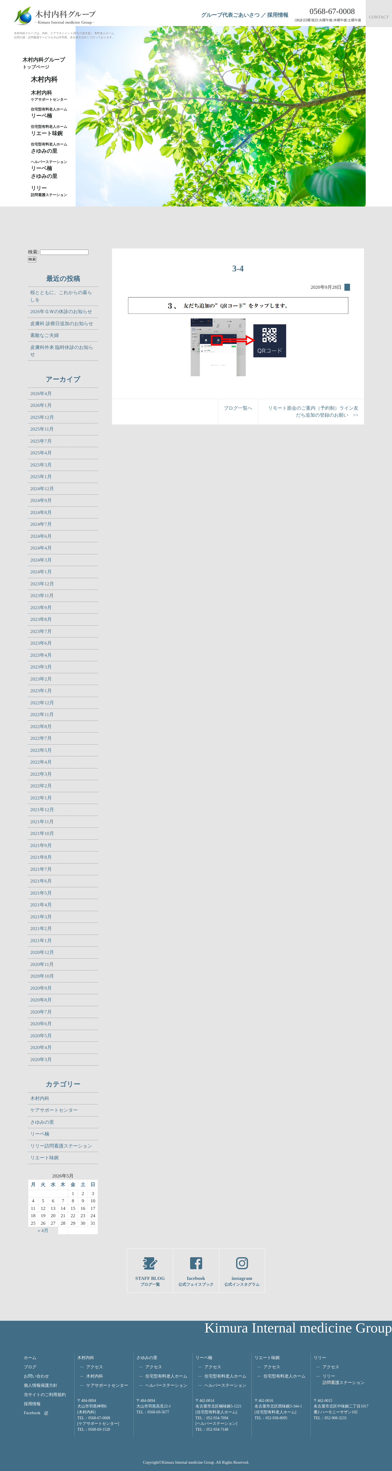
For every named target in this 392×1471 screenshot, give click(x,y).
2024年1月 (41, 571)
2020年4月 (41, 1047)
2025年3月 (41, 465)
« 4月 (43, 1230)
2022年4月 (41, 762)
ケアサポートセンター (54, 1110)
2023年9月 (41, 607)
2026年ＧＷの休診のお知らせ (61, 311)
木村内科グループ (47, 63)
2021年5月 (41, 893)
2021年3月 (41, 916)
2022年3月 (41, 774)
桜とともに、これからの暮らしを (61, 296)
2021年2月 (41, 928)
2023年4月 (41, 655)
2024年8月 (41, 512)
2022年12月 (42, 702)
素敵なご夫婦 (44, 335)
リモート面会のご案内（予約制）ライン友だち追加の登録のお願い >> (313, 411)
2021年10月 (42, 833)
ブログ (30, 1366)
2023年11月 (42, 595)
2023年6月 (41, 643)
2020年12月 (42, 952)
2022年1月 (41, 798)
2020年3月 (41, 1059)
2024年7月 (41, 524)
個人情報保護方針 (40, 1385)
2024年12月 (42, 488)
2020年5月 (41, 1035)
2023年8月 (41, 619)
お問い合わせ (36, 1376)
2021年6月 (41, 881)
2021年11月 (42, 821)
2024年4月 (41, 548)
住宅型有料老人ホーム (166, 1376)
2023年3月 (41, 667)
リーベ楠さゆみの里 (50, 169)
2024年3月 (41, 560)
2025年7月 (41, 441)
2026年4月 (41, 393)
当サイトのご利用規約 (45, 1394)
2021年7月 (41, 869)
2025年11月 (42, 429)
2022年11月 (42, 714)
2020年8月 (41, 1000)
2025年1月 (41, 476)
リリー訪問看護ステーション (61, 1146)
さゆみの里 (42, 1122)
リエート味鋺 (50, 130)
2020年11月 (42, 964)
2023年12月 (42, 583)
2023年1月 (41, 690)
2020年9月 (41, 988)
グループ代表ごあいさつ (230, 15)
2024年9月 (41, 500)
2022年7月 (41, 738)
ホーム (30, 1357)
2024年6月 (41, 536)
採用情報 (277, 15)
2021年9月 (41, 845)
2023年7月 (41, 631)
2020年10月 (42, 976)
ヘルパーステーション (166, 1385)
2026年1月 (41, 405)
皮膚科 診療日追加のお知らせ (61, 323)
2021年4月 (41, 904)
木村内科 (39, 1098)
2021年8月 (41, 857)
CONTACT (379, 17)
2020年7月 (41, 1012)
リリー (320, 1357)
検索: (33, 252)
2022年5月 (41, 750)
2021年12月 (42, 809)
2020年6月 (41, 1023)
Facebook (32, 1412)
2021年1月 (41, 940)
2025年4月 (41, 453)
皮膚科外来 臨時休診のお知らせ (61, 351)
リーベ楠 (50, 113)
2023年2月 (41, 679)
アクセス (94, 1366)
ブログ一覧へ (238, 408)
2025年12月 (42, 417)
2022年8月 (41, 726)
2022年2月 (41, 786)
